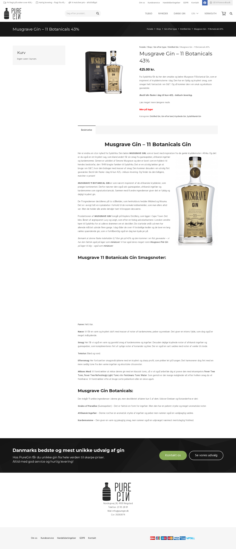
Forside (150, 29)
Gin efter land (167, 116)
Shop (158, 29)
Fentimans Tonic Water (135, 375)
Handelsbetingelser (171, 2)
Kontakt (195, 2)
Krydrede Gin (180, 116)
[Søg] (97, 13)
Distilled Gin (185, 29)
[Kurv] (223, 13)
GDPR (185, 2)
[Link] (13, 14)
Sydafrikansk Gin (194, 116)
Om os (142, 2)
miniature (114, 242)
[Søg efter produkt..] (83, 13)
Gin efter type (170, 29)
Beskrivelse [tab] (86, 130)
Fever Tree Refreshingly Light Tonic (101, 375)
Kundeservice (154, 2)
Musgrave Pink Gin (159, 242)
